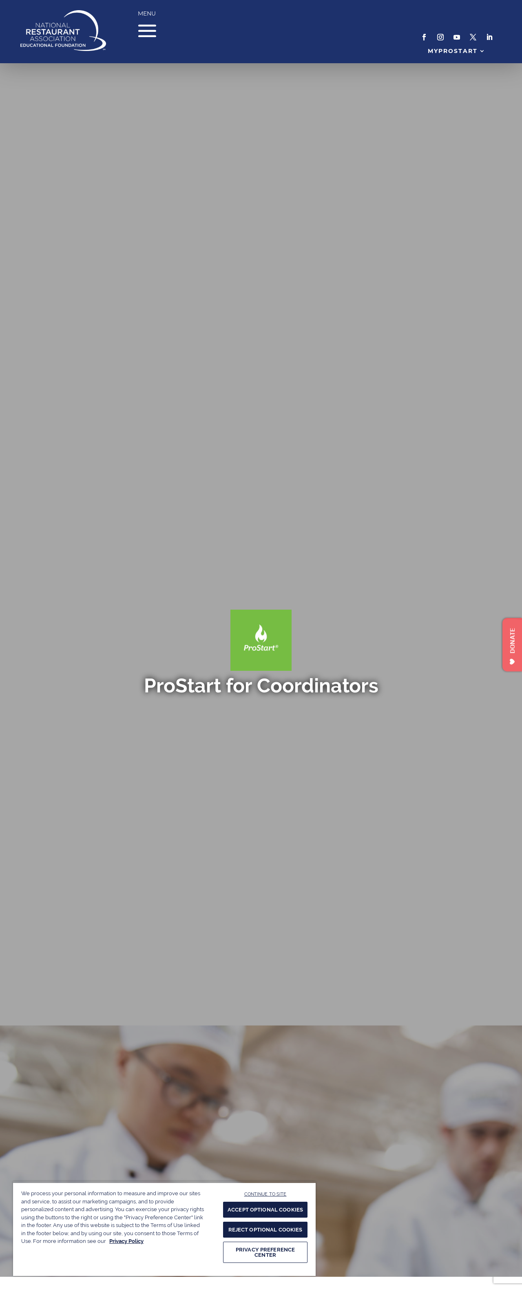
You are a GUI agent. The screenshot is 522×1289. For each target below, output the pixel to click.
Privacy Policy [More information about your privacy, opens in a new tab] (126, 1241)
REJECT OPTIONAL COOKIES (265, 1230)
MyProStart (453, 51)
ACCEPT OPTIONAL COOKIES (265, 1210)
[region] (164, 1228)
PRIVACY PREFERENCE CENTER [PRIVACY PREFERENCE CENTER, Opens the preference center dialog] (265, 1252)
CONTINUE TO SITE (265, 1194)
